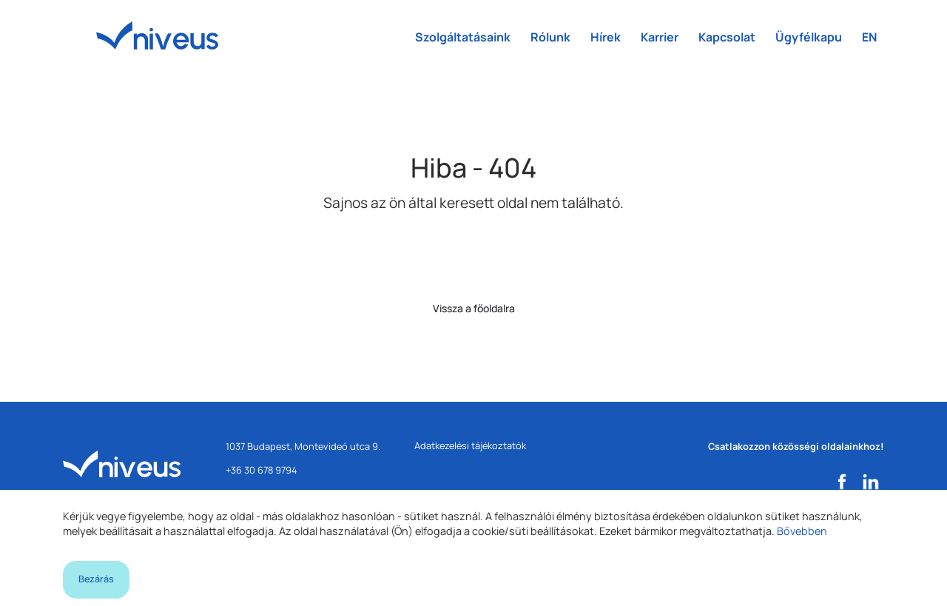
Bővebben (802, 531)
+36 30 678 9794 (261, 470)
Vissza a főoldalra (474, 308)
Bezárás (96, 579)
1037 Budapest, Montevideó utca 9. (303, 446)
